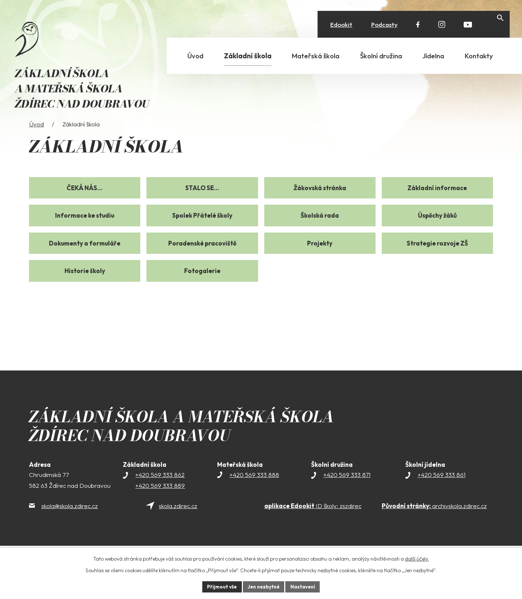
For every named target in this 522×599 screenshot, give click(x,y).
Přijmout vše (219, 586)
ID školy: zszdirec (312, 520)
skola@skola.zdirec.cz (69, 520)
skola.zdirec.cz (178, 520)
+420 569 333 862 (160, 489)
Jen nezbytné (263, 586)
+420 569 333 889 (160, 499)
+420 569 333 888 (254, 489)
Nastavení (305, 586)
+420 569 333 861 (441, 489)
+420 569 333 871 (346, 489)
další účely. (417, 558)
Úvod (36, 138)
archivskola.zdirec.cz (434, 520)
